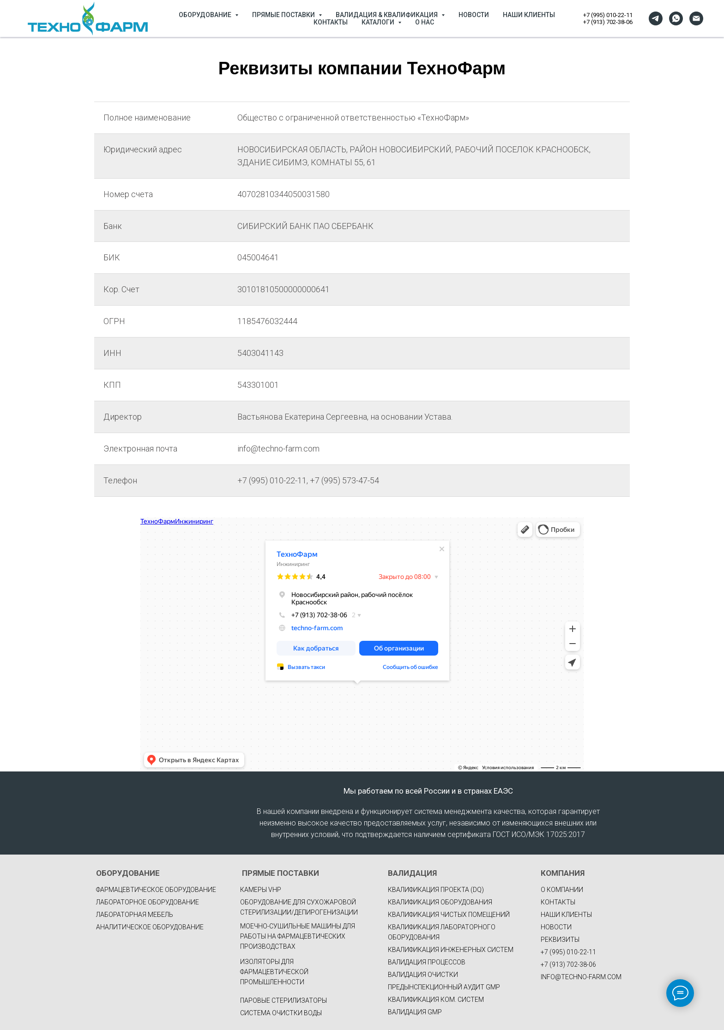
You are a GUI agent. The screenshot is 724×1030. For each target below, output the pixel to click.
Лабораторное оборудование (147, 902)
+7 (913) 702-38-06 (608, 21)
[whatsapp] (676, 18)
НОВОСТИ (474, 14)
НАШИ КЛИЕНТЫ (529, 14)
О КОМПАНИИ (562, 889)
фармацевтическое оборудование (156, 889)
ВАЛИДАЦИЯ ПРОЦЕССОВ (426, 962)
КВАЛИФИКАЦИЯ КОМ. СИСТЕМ (436, 999)
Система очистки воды (281, 1013)
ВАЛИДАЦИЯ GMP (415, 1012)
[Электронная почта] (696, 18)
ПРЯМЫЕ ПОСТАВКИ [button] (284, 14)
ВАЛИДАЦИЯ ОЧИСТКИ (423, 974)
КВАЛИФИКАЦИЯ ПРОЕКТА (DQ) (436, 889)
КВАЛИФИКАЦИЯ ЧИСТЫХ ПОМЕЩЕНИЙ (449, 914)
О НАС (424, 22)
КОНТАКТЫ (331, 22)
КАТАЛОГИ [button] (379, 22)
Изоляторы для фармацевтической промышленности (274, 972)
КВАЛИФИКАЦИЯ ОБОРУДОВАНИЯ (440, 902)
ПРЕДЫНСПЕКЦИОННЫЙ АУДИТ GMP (444, 987)
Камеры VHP (260, 889)
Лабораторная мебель (134, 914)
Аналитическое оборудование (150, 927)
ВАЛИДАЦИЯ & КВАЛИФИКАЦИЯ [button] (387, 14)
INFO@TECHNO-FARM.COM (581, 977)
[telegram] (656, 18)
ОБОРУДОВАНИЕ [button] (206, 14)
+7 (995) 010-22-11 (608, 15)
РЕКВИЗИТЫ (560, 939)
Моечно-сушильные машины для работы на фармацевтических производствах (297, 936)
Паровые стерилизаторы (283, 1000)
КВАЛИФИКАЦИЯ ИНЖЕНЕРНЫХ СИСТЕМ (450, 949)
